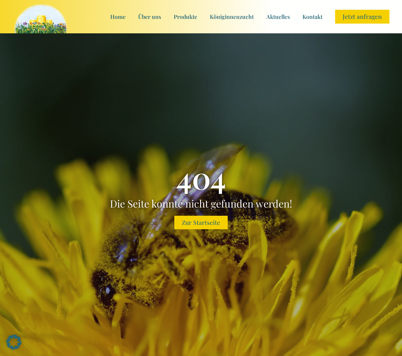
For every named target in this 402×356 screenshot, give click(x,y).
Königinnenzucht (232, 16)
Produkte (185, 16)
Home (118, 16)
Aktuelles (278, 16)
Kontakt (312, 16)
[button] (14, 342)
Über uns (149, 16)
